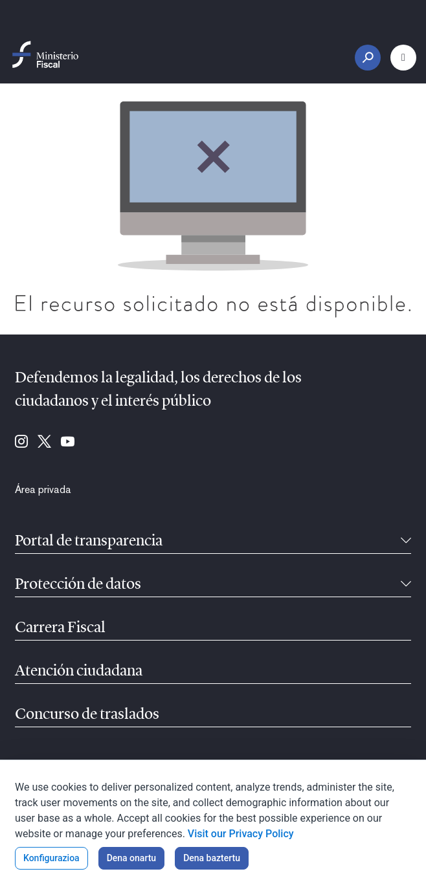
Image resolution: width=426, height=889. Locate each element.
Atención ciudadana (78, 671)
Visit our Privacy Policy (241, 834)
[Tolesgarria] (406, 541)
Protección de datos (78, 585)
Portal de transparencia (89, 541)
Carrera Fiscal (60, 628)
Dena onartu (131, 858)
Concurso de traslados (87, 715)
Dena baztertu (211, 858)
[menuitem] (43, 490)
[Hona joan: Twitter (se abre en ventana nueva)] (44, 442)
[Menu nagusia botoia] (403, 58)
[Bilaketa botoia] (368, 58)
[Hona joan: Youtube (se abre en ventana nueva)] (67, 442)
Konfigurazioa (51, 858)
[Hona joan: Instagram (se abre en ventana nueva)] (21, 442)
